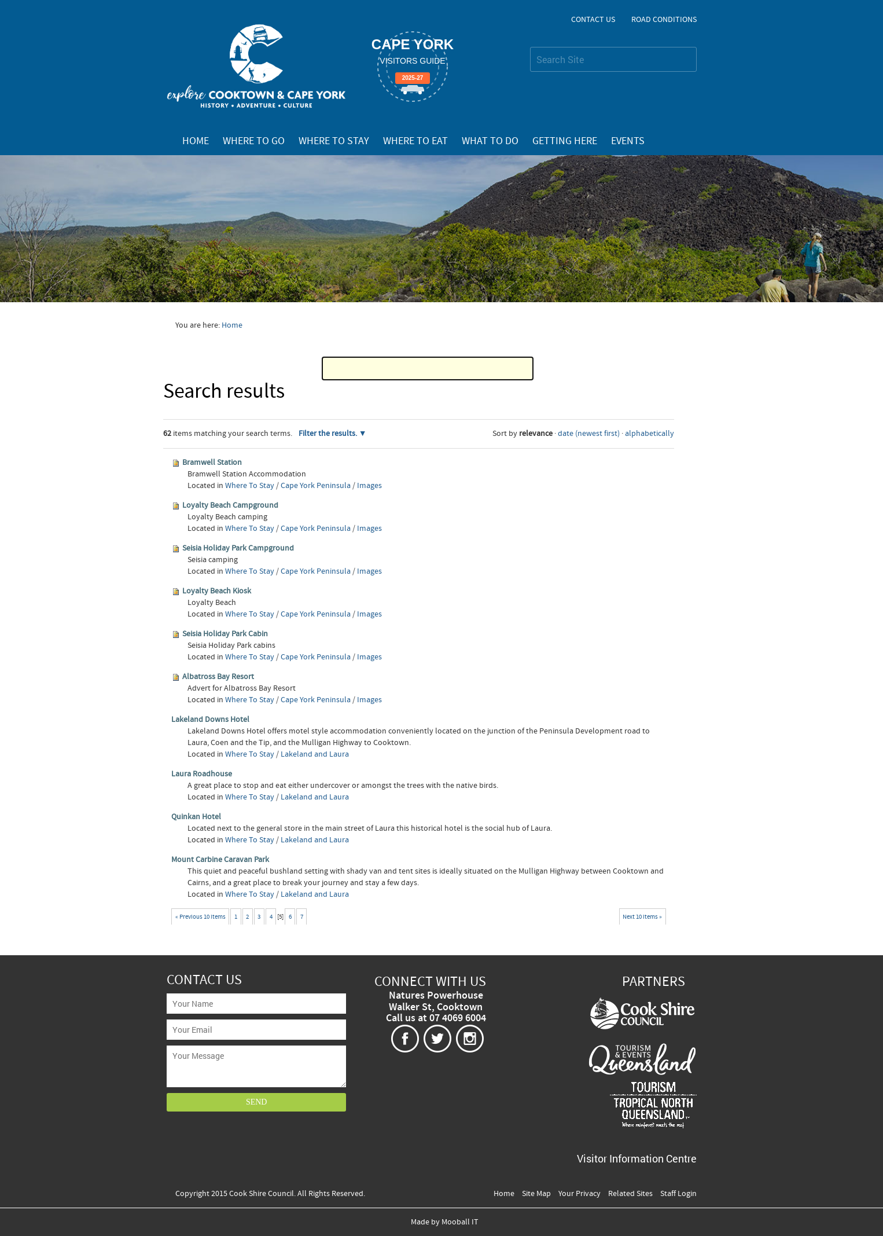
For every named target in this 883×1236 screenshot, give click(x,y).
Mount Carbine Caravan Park (220, 859)
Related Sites (630, 1194)
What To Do (490, 141)
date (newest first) (589, 433)
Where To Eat (415, 141)
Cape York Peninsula (316, 486)
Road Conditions (664, 19)
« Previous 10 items (200, 916)
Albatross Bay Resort (218, 677)
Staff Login (678, 1194)
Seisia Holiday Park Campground (238, 548)
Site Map (536, 1194)
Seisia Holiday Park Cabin (225, 634)
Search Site (529, 46)
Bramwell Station (212, 462)
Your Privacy (579, 1194)
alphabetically (649, 433)
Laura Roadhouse (201, 774)
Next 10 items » (642, 916)
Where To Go (254, 141)
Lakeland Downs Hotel (210, 719)
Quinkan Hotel (196, 817)
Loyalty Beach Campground (230, 505)
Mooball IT (460, 1222)
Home (195, 141)
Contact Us (593, 19)
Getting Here (564, 141)
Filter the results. (329, 433)
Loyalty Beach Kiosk (216, 591)
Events (628, 141)
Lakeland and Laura (315, 754)
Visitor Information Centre (637, 1158)
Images (369, 486)
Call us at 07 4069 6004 (436, 1018)
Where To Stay (334, 141)
